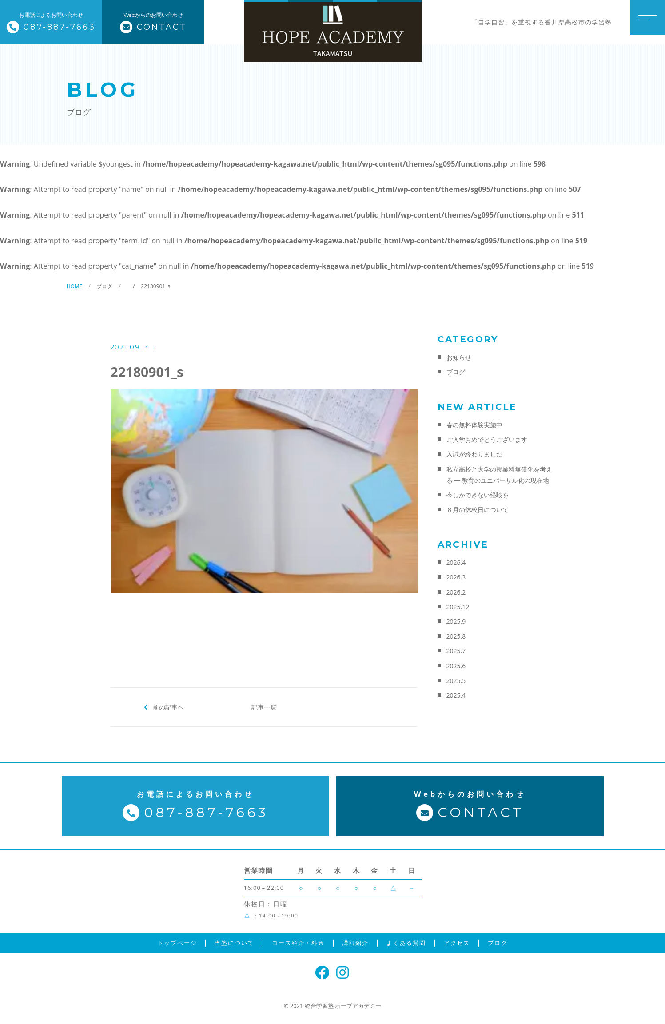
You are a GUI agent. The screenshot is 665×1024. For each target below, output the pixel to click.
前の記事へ (168, 707)
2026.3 (456, 577)
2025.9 (456, 621)
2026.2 (456, 592)
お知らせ (458, 357)
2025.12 (458, 607)
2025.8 (456, 636)
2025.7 (456, 651)
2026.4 (456, 562)
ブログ (455, 372)
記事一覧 (264, 707)
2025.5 (456, 680)
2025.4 (456, 695)
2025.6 (456, 666)
